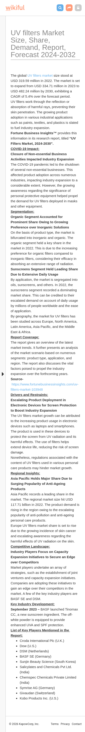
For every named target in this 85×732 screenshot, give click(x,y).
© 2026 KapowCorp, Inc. (24, 724)
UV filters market (40, 75)
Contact (77, 724)
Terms (55, 724)
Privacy (65, 724)
